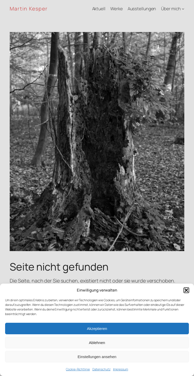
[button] (186, 290)
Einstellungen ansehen (97, 356)
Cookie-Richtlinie (78, 369)
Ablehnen (97, 342)
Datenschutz (101, 369)
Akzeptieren (97, 328)
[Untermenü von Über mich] (183, 8)
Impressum (120, 369)
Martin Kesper (29, 8)
